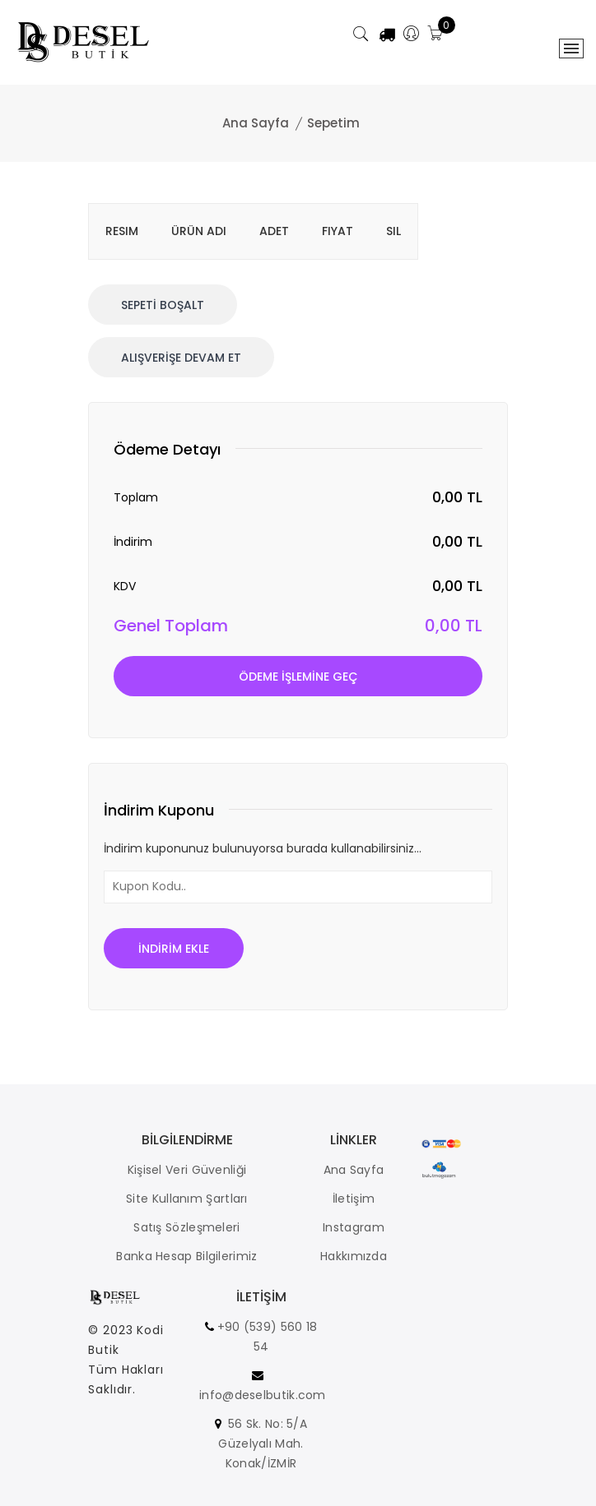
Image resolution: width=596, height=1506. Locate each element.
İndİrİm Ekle (173, 948)
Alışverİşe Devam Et (181, 357)
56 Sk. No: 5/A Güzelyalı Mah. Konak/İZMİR (262, 1443)
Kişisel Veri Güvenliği (187, 1170)
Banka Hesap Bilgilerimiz (186, 1256)
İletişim (354, 1198)
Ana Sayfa (255, 123)
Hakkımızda (353, 1256)
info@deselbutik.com (262, 1395)
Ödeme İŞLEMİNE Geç (298, 676)
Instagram (353, 1227)
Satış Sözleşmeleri (186, 1227)
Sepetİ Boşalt (162, 305)
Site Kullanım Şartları (187, 1198)
